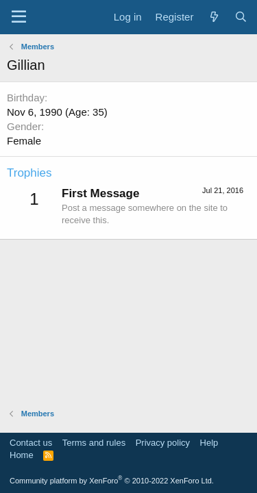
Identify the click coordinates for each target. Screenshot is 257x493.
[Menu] (19, 17)
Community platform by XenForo (112, 481)
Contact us (31, 443)
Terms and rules (93, 443)
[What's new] (213, 16)
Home (22, 455)
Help (209, 443)
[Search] (241, 16)
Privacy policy (163, 443)
